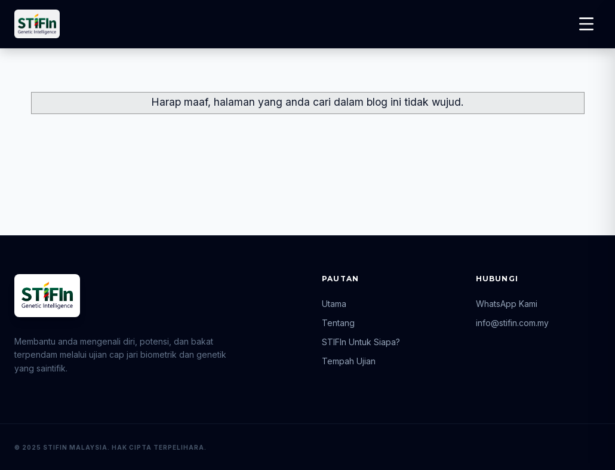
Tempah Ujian (349, 361)
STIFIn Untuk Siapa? (361, 342)
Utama (334, 304)
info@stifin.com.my (512, 323)
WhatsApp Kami (506, 304)
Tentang (338, 323)
